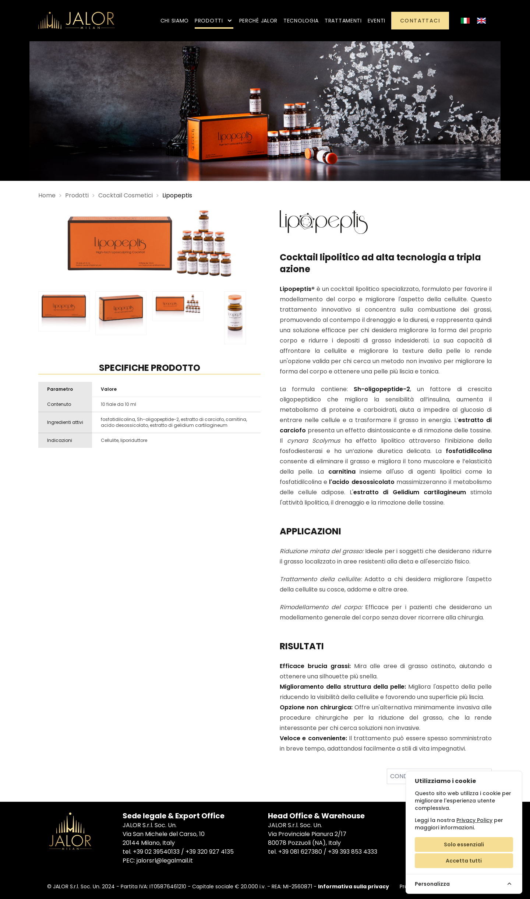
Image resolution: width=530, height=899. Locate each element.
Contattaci (420, 20)
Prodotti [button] (214, 20)
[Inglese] (481, 21)
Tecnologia (301, 20)
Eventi (376, 20)
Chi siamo (174, 20)
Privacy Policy (474, 820)
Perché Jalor (258, 20)
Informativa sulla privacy (353, 886)
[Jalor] (76, 20)
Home (47, 195)
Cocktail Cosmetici (125, 195)
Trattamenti (343, 20)
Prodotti (77, 195)
